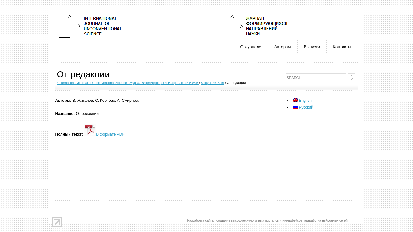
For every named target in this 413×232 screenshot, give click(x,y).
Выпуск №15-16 (212, 83)
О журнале (250, 46)
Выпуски (312, 46)
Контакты (342, 46)
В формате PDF (104, 134)
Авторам (282, 46)
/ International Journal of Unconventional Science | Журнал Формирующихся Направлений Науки (128, 83)
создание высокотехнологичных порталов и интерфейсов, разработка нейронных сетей (282, 220)
